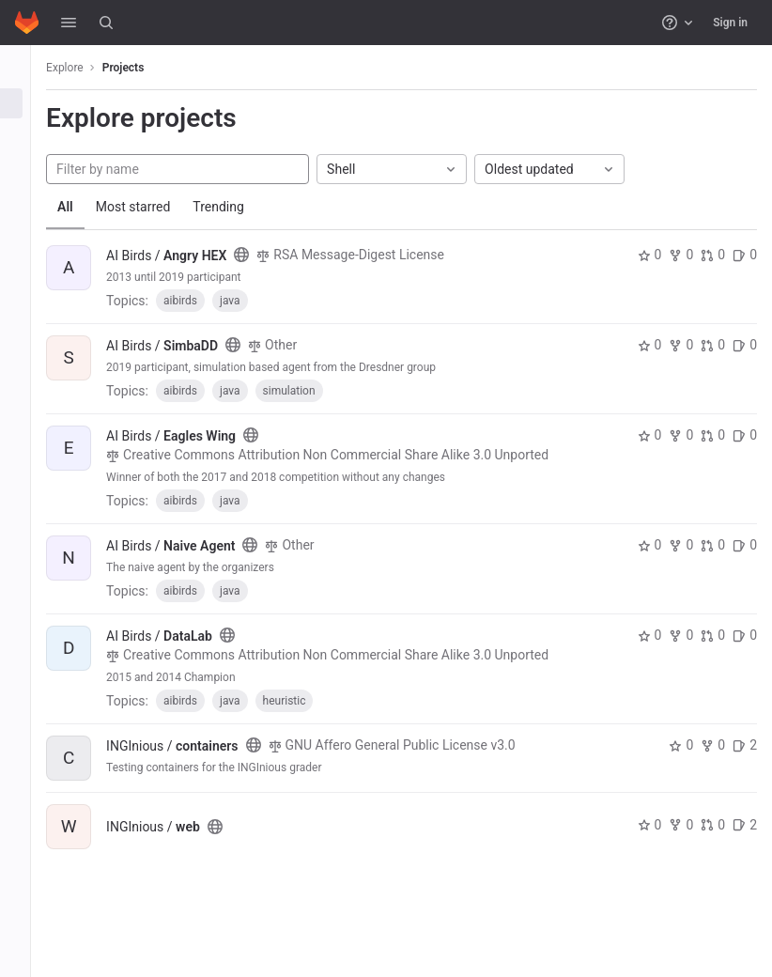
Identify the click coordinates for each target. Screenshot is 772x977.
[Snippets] (26, 196)
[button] (69, 23)
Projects (145, 67)
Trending (240, 206)
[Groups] (26, 134)
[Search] (106, 23)
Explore (86, 67)
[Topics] (26, 165)
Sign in (730, 22)
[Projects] (26, 103)
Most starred (155, 206)
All (87, 206)
